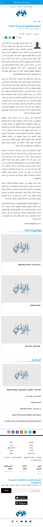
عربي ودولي (31, 453)
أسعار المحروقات (35, 305)
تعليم (11, 453)
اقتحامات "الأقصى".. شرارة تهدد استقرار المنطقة (24, 389)
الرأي (39, 21)
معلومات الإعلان (28, 6)
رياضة (11, 442)
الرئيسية (31, 442)
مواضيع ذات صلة (33, 230)
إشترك (6, 490)
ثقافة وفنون (11, 448)
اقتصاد (31, 450)
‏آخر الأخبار (36, 360)
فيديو (11, 450)
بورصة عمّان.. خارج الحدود (32, 346)
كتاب (11, 445)
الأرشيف (20, 6)
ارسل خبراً (13, 6)
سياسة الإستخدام (36, 460)
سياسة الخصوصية (29, 457)
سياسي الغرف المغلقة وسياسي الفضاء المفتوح (26, 415)
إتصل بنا (39, 457)
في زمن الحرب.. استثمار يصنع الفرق (29, 264)
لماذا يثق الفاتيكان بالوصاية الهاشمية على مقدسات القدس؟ (23, 421)
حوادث (31, 448)
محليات (31, 445)
